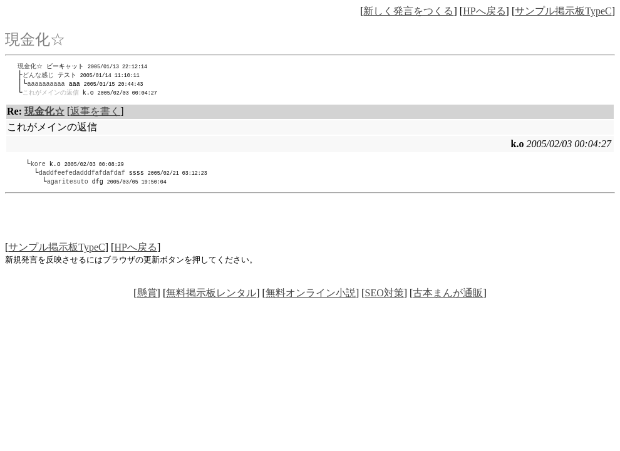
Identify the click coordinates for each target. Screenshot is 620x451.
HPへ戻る (484, 11)
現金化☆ (30, 66)
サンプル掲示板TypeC (563, 11)
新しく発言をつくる (408, 11)
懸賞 (147, 297)
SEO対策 (384, 297)
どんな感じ (38, 75)
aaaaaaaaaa (46, 85)
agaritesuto (67, 185)
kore (38, 166)
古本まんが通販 (448, 297)
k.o (91, 94)
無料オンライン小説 (311, 297)
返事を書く (95, 113)
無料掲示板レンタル (211, 297)
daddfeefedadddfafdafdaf (82, 176)
